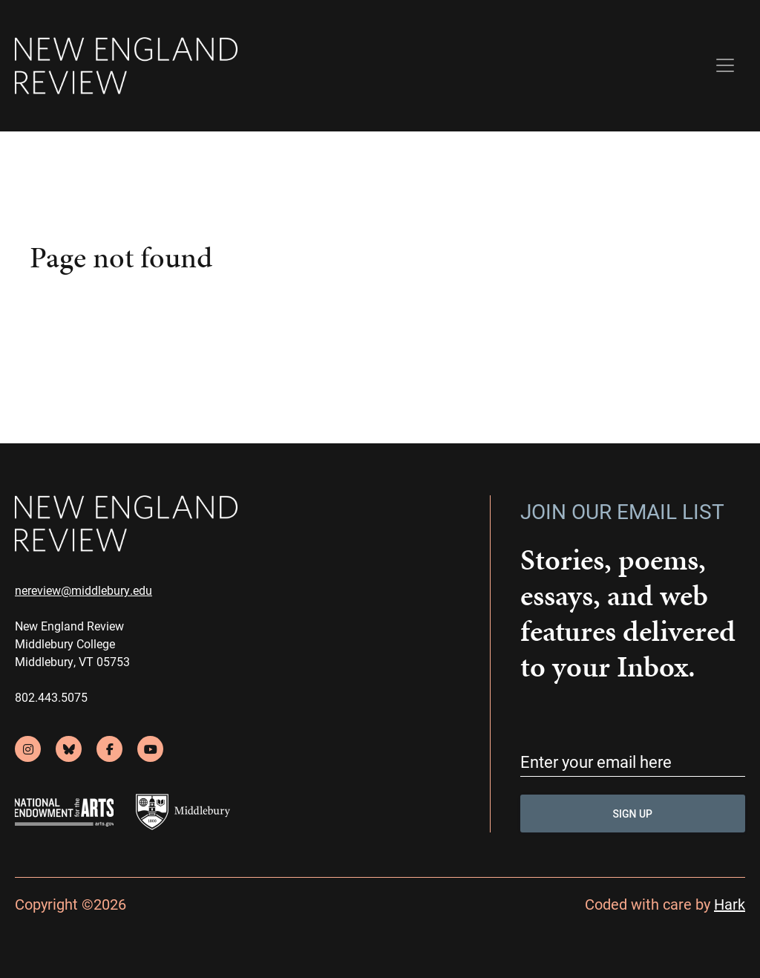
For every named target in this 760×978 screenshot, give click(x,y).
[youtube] (150, 749)
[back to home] (126, 65)
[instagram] (28, 749)
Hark (729, 903)
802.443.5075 (51, 697)
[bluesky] (69, 749)
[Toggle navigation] (725, 65)
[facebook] (109, 749)
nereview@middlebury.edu (83, 590)
